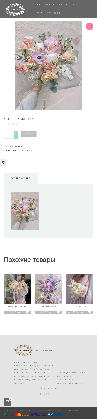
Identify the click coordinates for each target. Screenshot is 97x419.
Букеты (27, 147)
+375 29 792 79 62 (65, 380)
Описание (21, 178)
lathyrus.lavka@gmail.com (69, 383)
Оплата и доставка (49, 388)
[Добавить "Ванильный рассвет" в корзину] (17, 312)
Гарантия (44, 394)
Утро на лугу (79, 306)
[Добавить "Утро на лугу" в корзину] (79, 312)
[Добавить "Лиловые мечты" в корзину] (48, 312)
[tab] (21, 178)
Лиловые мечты (48, 306)
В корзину (29, 134)
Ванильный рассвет (17, 306)
